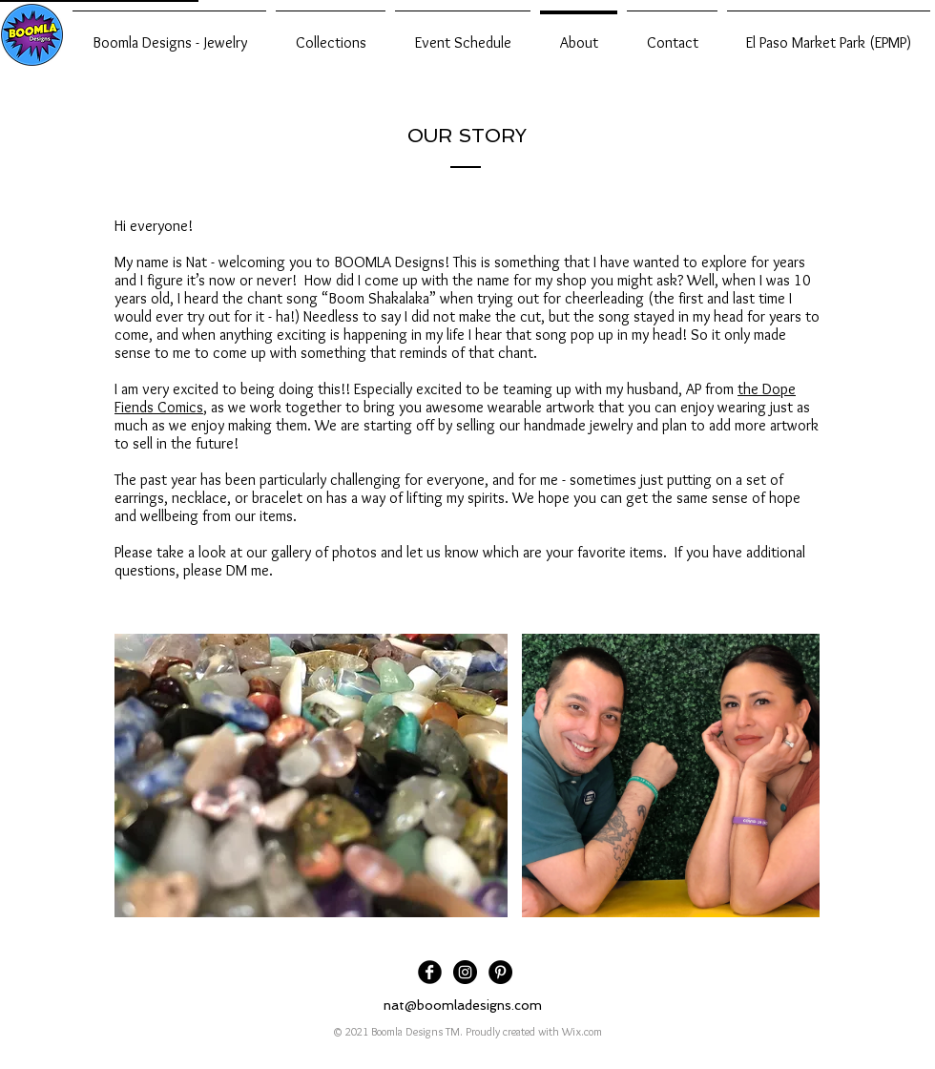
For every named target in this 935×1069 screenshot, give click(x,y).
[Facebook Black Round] (430, 972)
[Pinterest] (500, 972)
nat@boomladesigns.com (463, 1005)
